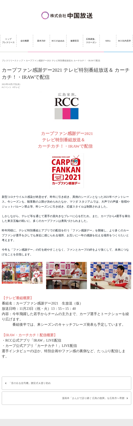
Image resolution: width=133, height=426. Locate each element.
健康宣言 (74, 41)
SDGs (108, 41)
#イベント (6, 87)
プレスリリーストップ (12, 60)
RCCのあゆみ (58, 41)
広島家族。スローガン (91, 41)
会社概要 (24, 41)
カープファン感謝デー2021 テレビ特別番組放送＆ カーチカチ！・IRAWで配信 (63, 60)
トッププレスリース (8, 41)
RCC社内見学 (124, 41)
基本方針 (41, 41)
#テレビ (16, 87)
